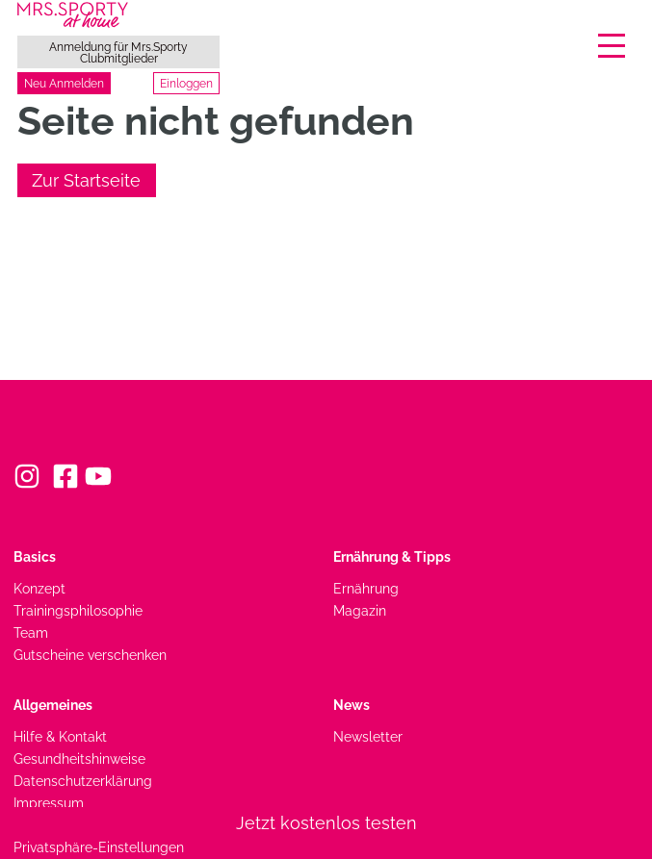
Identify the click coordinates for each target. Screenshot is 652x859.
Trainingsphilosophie (78, 610)
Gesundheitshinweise (79, 758)
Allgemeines (52, 704)
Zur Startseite (86, 180)
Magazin (359, 610)
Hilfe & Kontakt (60, 736)
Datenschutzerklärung (82, 780)
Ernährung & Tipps (392, 556)
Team (30, 632)
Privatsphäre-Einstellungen (98, 847)
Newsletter (368, 736)
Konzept (39, 588)
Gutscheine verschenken (90, 654)
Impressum (48, 803)
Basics (34, 556)
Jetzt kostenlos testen (326, 823)
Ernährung (366, 588)
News (351, 704)
